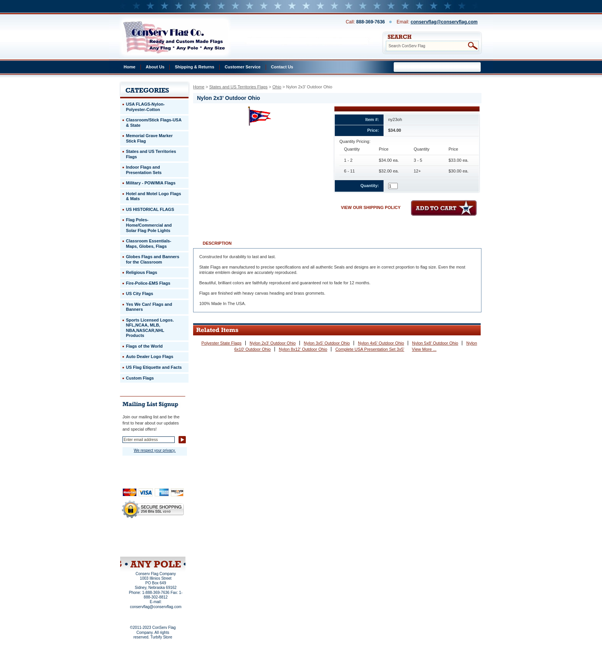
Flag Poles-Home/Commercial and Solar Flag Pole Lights (149, 224)
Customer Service (243, 67)
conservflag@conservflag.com (444, 22)
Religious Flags (141, 272)
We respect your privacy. (154, 450)
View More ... (424, 349)
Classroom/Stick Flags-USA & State (154, 123)
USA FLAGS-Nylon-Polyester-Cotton (145, 107)
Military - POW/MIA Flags (150, 183)
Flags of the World (144, 346)
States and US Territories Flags (238, 87)
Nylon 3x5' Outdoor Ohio (327, 343)
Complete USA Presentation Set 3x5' (369, 349)
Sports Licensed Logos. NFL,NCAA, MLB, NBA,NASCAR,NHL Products (150, 328)
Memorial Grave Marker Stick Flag (149, 138)
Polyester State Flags (221, 343)
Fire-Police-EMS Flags (148, 283)
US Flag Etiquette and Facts (154, 367)
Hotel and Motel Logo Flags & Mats (153, 196)
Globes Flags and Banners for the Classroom (152, 259)
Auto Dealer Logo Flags (149, 356)
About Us (155, 67)
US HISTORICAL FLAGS (150, 209)
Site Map (138, 546)
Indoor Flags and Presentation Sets (144, 170)
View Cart (167, 546)
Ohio (276, 87)
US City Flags (139, 293)
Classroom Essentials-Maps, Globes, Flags (148, 244)
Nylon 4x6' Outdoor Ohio (381, 343)
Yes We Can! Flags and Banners (149, 307)
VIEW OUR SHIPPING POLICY (370, 207)
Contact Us (282, 67)
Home (130, 67)
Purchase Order (168, 541)
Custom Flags (140, 378)
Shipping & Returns (194, 67)
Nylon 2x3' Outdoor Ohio (273, 343)
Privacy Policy (140, 536)
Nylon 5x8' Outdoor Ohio (435, 343)
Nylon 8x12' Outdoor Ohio (303, 349)
